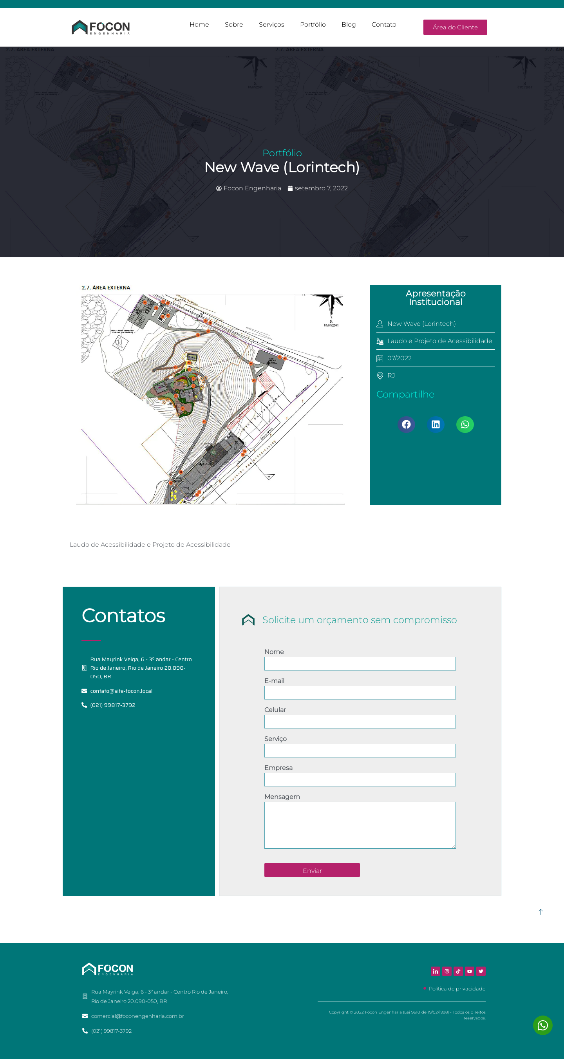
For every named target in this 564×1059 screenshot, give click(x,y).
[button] (406, 424)
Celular (275, 710)
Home (199, 24)
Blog (349, 24)
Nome (274, 652)
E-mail (274, 681)
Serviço (275, 739)
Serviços (271, 24)
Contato (384, 24)
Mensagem (282, 797)
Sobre (234, 24)
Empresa (278, 768)
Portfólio (313, 24)
